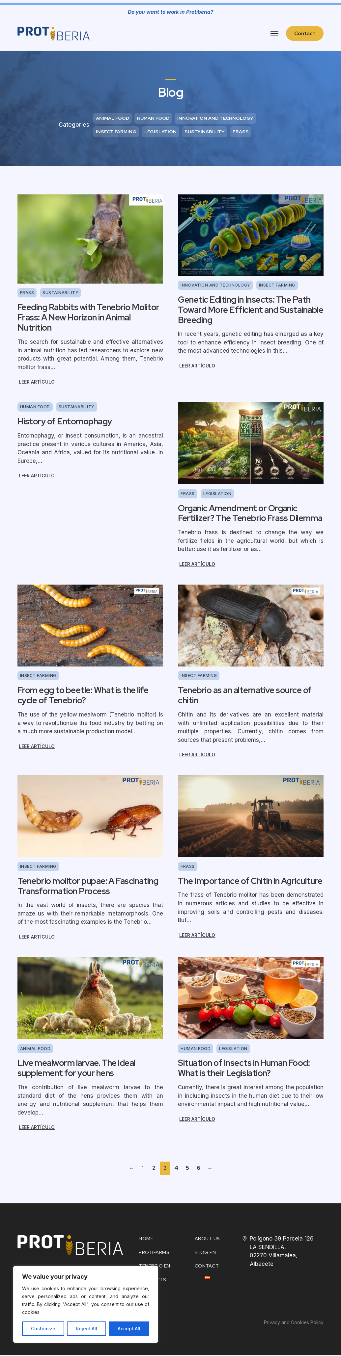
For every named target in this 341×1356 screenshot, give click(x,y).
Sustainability (205, 132)
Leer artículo (37, 382)
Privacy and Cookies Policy (294, 1323)
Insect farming (116, 132)
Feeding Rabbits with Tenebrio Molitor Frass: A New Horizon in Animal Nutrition (88, 318)
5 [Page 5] (187, 1168)
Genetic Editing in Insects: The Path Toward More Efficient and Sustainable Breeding (250, 310)
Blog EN (205, 1253)
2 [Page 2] (154, 1168)
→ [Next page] (210, 1168)
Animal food (112, 118)
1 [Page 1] (143, 1168)
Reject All (86, 1328)
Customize (43, 1328)
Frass (241, 132)
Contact (304, 33)
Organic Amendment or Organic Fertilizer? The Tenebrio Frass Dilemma (250, 513)
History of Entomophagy (64, 422)
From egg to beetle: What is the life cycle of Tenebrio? (82, 696)
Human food (153, 118)
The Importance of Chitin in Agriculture (250, 881)
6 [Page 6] (198, 1168)
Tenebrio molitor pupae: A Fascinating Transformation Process (87, 886)
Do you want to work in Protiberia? (170, 12)
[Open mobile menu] (274, 33)
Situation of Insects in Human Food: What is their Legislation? (244, 1068)
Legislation (160, 132)
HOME (146, 1239)
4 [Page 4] (176, 1168)
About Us (207, 1239)
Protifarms (154, 1253)
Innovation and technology (215, 118)
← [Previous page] (131, 1168)
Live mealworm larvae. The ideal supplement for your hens (76, 1068)
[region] (85, 1304)
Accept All (129, 1328)
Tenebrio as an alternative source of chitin (244, 696)
